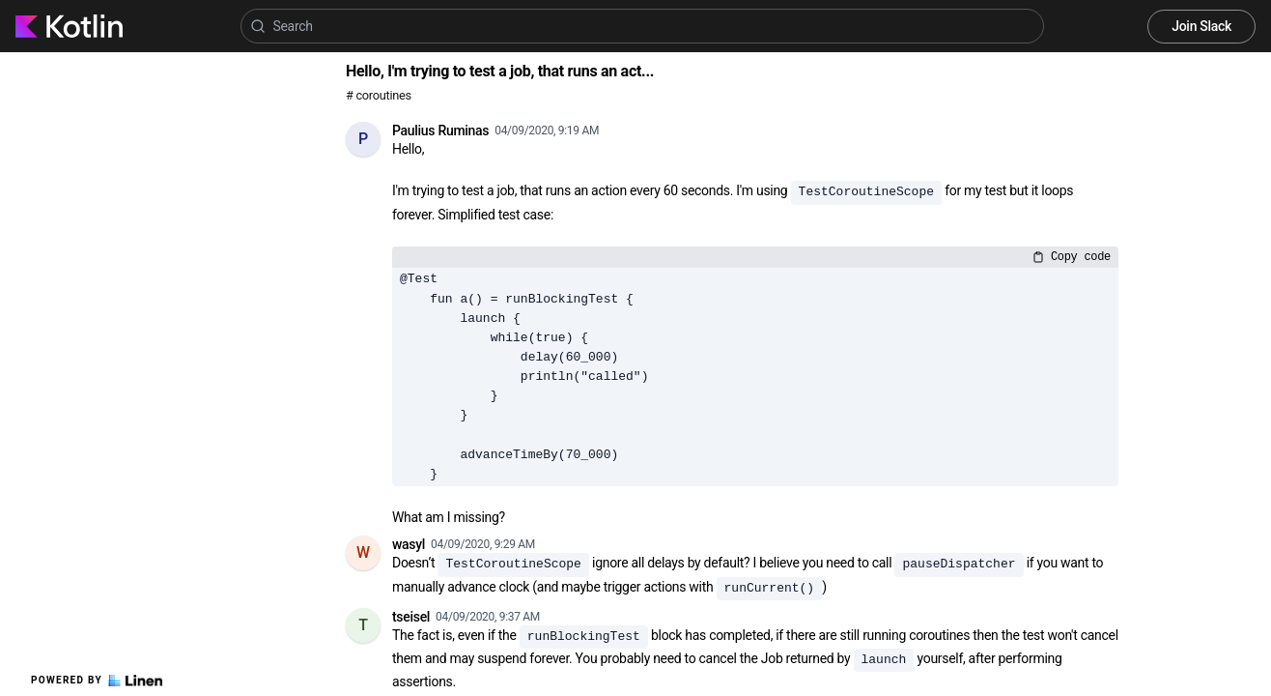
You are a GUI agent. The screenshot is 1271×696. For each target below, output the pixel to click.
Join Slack (1201, 26)
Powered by (96, 680)
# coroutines (378, 95)
